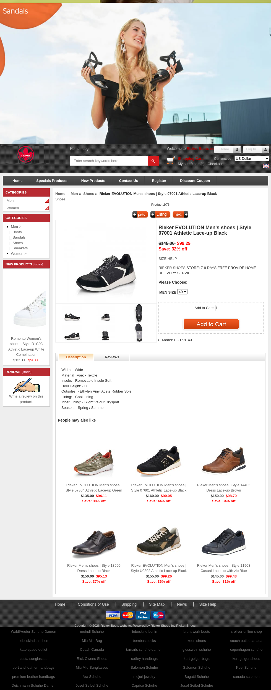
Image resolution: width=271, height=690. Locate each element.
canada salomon (246, 677)
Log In (87, 149)
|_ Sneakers (17, 248)
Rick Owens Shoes (92, 659)
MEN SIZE (167, 292)
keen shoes (196, 641)
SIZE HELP (167, 259)
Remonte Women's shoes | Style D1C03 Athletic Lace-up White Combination (41, 346)
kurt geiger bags (197, 659)
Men (10, 200)
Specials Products (51, 181)
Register (159, 181)
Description (76, 357)
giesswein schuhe (197, 649)
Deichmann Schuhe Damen (34, 685)
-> (16, 226)
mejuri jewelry (144, 677)
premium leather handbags (33, 677)
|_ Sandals (16, 237)
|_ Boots (14, 232)
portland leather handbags (33, 667)
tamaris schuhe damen (144, 649)
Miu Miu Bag (92, 641)
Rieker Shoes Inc (163, 625)
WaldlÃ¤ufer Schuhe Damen (33, 631)
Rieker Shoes (186, 625)
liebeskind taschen (33, 641)
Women (13, 208)
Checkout (215, 164)
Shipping (129, 604)
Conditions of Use (93, 604)
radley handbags (144, 659)
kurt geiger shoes (246, 659)
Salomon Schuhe (144, 667)
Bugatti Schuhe (196, 677)
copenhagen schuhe (246, 649)
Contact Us (128, 181)
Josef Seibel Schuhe (91, 685)
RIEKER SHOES (172, 268)
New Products (93, 181)
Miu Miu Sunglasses (92, 667)
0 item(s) (198, 164)
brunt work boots (196, 631)
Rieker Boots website (205, 149)
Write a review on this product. (26, 397)
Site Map (157, 604)
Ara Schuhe (92, 677)
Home (75, 149)
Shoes (88, 194)
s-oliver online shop (246, 631)
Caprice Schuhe (144, 685)
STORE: (179, 268)
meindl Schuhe (92, 631)
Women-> (19, 254)
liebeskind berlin (144, 631)
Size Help (207, 604)
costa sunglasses (33, 659)
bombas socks (144, 641)
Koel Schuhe (246, 667)
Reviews (112, 357)
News (182, 604)
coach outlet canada (246, 641)
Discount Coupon (195, 181)
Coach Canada (92, 649)
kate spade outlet (33, 649)
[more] (37, 264)
